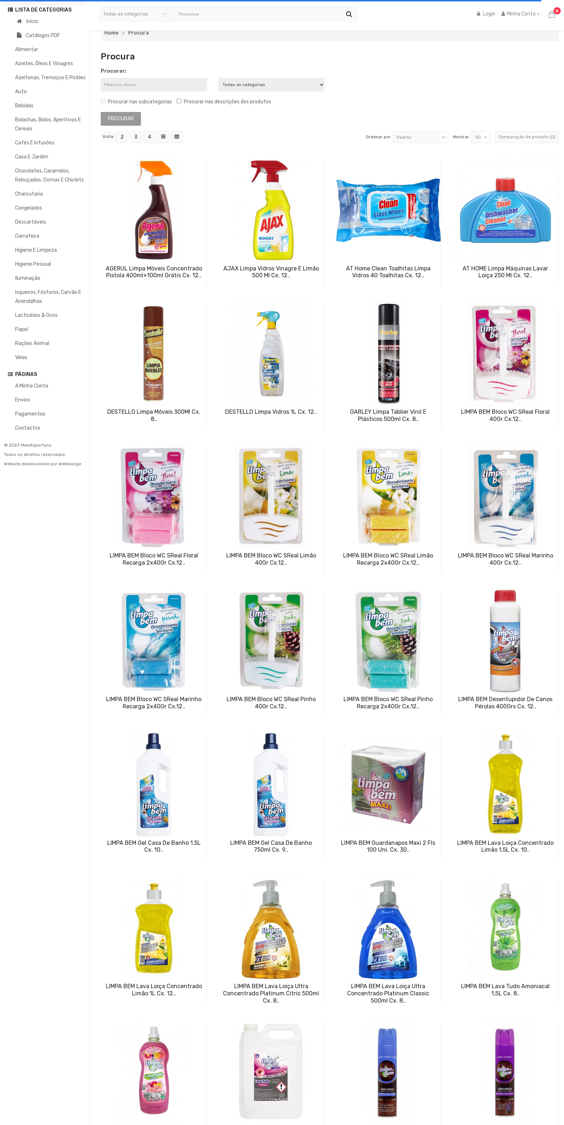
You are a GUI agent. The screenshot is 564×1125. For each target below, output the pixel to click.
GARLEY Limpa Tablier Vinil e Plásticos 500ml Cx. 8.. (388, 415)
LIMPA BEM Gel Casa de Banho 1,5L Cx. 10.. (154, 846)
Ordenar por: (379, 136)
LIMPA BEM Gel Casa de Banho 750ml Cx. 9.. (271, 846)
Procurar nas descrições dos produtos (224, 102)
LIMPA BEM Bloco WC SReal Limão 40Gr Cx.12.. (271, 559)
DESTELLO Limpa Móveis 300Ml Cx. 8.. (153, 415)
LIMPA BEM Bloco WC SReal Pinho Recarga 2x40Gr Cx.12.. (388, 703)
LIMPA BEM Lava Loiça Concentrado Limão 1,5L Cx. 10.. (505, 846)
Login (486, 14)
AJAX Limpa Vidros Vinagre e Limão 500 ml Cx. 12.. (271, 272)
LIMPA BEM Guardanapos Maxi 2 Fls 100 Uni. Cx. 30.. (388, 846)
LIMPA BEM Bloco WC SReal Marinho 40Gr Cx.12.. (505, 559)
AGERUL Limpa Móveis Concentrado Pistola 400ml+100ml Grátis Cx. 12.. (154, 272)
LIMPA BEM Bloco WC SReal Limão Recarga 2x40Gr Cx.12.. (388, 559)
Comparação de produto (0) (526, 136)
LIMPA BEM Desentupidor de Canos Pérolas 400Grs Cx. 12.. (505, 703)
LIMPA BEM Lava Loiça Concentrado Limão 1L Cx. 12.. (154, 990)
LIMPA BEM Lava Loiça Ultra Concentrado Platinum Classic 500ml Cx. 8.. (388, 993)
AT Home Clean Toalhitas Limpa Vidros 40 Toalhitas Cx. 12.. (388, 272)
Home (111, 33)
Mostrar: (461, 136)
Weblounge (70, 463)
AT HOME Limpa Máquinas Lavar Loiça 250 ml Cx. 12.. (505, 272)
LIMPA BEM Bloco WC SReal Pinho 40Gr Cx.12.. (271, 703)
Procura (138, 33)
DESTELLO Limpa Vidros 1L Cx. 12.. (271, 411)
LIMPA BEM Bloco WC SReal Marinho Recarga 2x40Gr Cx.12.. (153, 703)
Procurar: (113, 71)
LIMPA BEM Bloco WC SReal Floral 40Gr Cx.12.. (505, 415)
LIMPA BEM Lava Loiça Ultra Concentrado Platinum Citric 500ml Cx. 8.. (271, 993)
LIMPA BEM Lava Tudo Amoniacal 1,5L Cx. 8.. (505, 990)
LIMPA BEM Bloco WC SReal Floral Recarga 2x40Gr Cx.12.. (154, 559)
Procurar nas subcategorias (136, 102)
